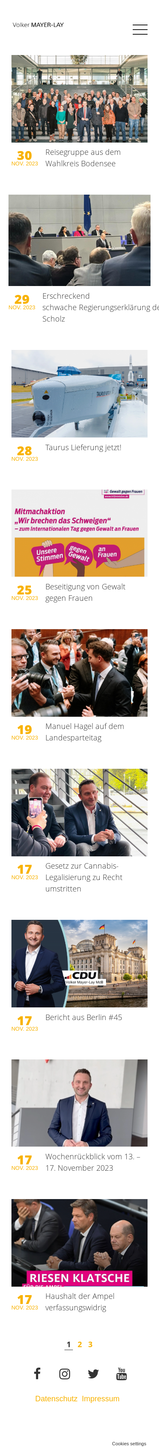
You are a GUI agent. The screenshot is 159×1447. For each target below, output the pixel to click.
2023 (32, 163)
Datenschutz (56, 1399)
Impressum (102, 1399)
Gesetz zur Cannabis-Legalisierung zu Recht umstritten (84, 877)
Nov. (18, 163)
